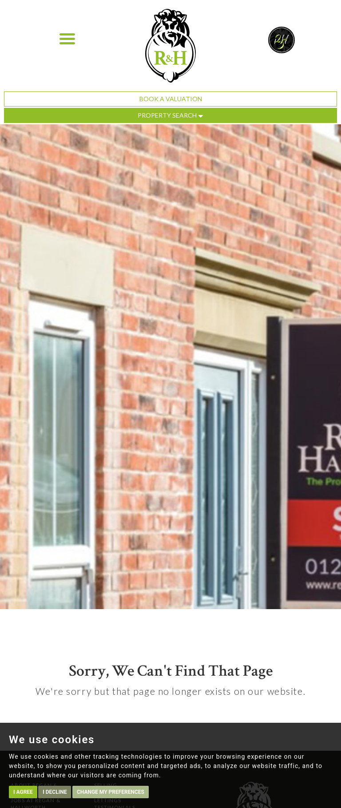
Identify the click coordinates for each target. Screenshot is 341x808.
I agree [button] (23, 792)
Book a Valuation (170, 99)
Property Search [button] (170, 115)
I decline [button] (55, 792)
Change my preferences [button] (110, 792)
